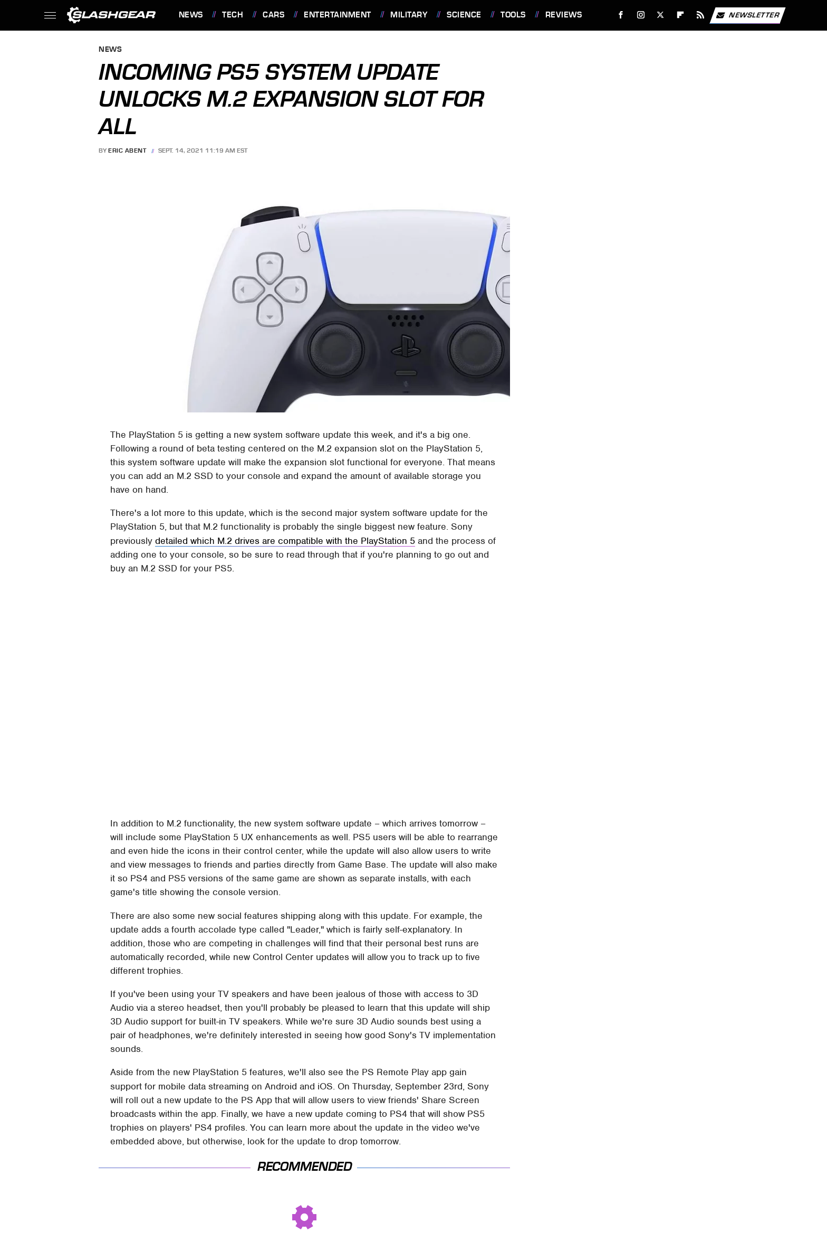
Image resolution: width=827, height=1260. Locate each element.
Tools (513, 15)
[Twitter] (660, 15)
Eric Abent (127, 150)
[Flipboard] (680, 15)
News (191, 15)
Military (408, 15)
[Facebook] (620, 15)
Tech (232, 15)
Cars (273, 15)
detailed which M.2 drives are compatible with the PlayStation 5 (285, 541)
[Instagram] (640, 15)
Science (464, 15)
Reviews (563, 15)
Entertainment (337, 15)
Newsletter (747, 15)
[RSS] (700, 15)
